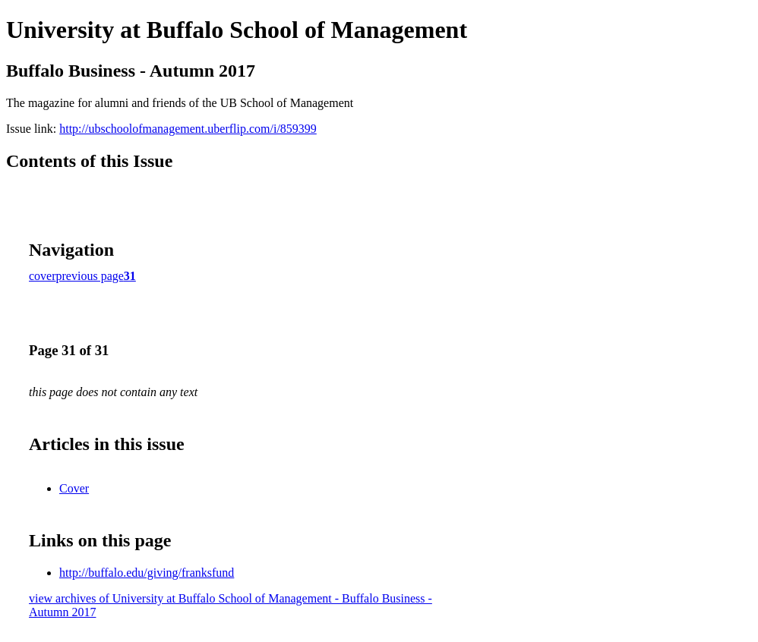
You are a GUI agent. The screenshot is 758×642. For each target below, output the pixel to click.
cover (42, 275)
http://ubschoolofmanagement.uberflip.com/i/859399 (188, 128)
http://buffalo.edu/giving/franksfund (146, 572)
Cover (74, 488)
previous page (90, 275)
